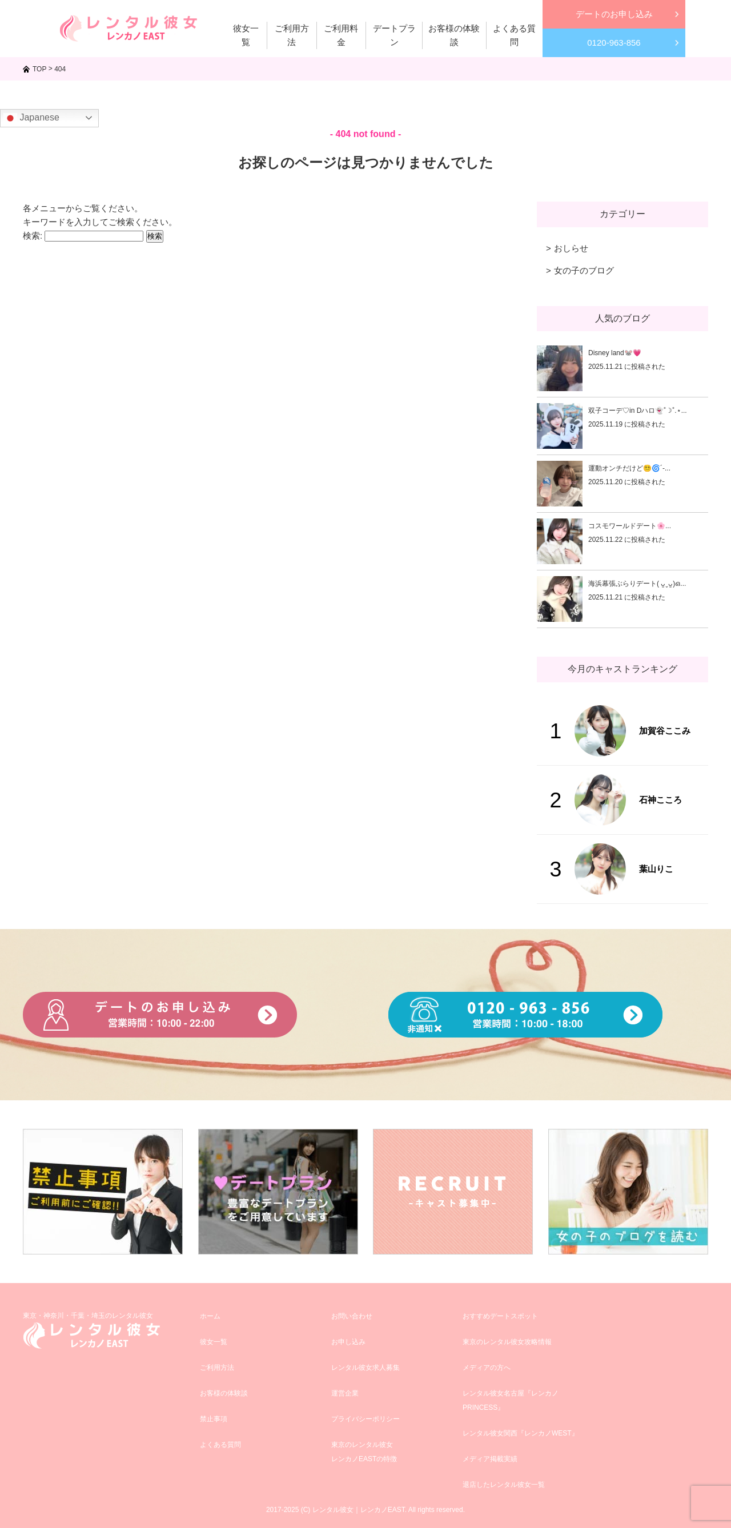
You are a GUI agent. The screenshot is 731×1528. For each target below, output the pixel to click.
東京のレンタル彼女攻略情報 (507, 1342)
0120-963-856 (613, 42)
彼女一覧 (213, 1342)
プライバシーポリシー (365, 1419)
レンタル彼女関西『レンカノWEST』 (521, 1433)
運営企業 (345, 1393)
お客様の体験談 (224, 1393)
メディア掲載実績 (490, 1459)
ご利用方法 (217, 1368)
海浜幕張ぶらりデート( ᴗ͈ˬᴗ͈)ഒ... (637, 584)
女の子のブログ (584, 270)
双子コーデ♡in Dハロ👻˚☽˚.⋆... (637, 411)
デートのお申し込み (614, 14)
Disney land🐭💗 (614, 353)
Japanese (31, 118)
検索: (32, 235)
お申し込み (348, 1342)
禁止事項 (213, 1419)
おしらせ (571, 248)
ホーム (210, 1316)
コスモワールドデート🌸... (629, 526)
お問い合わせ (351, 1316)
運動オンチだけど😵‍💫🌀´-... (629, 468)
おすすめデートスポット (500, 1316)
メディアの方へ (487, 1368)
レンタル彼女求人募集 (365, 1368)
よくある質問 (220, 1445)
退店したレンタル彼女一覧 (504, 1485)
